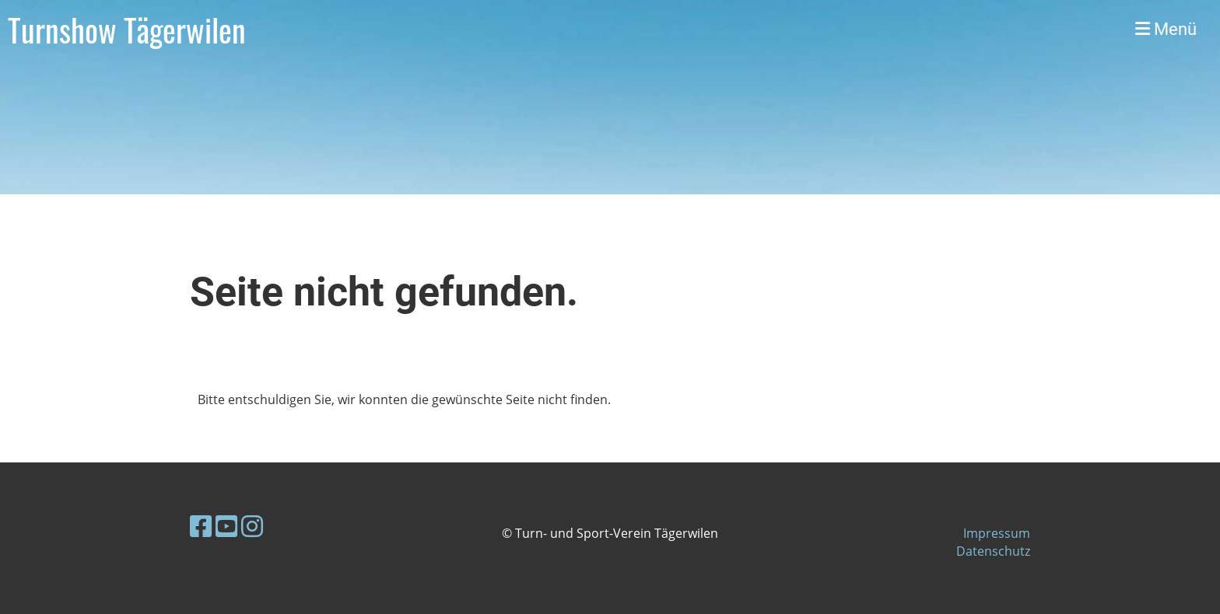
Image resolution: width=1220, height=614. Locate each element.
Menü (1166, 29)
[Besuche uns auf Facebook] (201, 525)
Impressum (996, 533)
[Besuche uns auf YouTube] (226, 525)
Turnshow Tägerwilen (127, 29)
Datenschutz (993, 551)
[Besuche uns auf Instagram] (252, 525)
